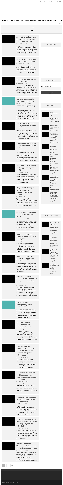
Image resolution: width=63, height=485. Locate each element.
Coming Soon (51, 20)
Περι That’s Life (51, 1)
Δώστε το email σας (46, 86)
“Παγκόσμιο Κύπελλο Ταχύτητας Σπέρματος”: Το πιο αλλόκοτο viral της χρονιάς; (54, 254)
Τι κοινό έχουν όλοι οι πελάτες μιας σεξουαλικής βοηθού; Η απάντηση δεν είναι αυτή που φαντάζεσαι (54, 193)
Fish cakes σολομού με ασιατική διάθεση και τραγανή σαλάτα (53, 148)
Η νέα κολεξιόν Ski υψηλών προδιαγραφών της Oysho (26, 236)
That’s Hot (5, 20)
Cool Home (42, 20)
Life (12, 20)
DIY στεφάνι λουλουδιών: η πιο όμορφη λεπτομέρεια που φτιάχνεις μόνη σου (54, 136)
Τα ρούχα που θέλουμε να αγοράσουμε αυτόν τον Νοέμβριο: (26, 399)
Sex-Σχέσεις (25, 20)
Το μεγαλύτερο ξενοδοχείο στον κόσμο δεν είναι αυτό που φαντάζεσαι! (54, 267)
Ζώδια (60, 20)
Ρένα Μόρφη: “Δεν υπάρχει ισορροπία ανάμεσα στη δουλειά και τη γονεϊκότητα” (54, 239)
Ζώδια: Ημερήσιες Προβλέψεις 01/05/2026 (53, 159)
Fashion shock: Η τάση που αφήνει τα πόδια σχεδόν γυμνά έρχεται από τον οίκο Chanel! (54, 226)
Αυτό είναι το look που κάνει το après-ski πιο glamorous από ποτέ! (26, 39)
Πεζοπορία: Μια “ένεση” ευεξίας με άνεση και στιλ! (26, 168)
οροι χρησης (41, 1)
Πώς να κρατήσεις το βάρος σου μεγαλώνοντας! (54, 168)
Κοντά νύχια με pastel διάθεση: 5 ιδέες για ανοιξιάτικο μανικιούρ (54, 179)
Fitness (17, 20)
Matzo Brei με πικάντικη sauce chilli (54, 127)
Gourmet (33, 20)
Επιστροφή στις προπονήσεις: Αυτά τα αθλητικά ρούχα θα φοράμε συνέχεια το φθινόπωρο (25, 350)
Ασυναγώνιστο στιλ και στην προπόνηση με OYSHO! (26, 214)
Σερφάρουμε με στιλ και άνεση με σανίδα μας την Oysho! (26, 145)
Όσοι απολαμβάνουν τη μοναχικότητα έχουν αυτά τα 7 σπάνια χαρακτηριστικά (54, 117)
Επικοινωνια (57, 5)
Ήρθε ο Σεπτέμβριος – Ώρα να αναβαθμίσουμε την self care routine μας (26, 446)
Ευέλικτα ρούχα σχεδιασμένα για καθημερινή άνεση (23, 324)
